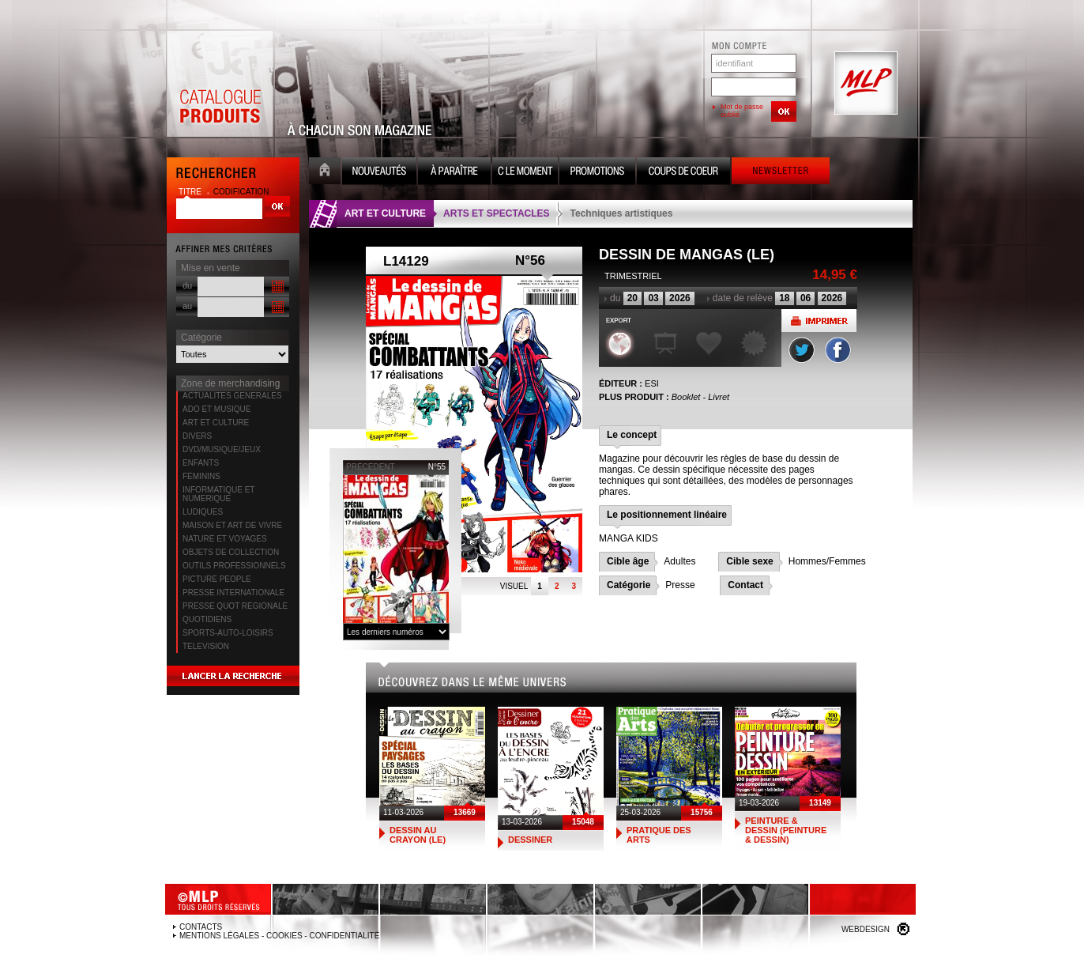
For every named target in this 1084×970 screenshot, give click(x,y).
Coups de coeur (683, 172)
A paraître (454, 172)
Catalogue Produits (220, 84)
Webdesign (865, 929)
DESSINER (530, 839)
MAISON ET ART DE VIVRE (232, 525)
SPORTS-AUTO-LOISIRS (228, 632)
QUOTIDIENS (207, 619)
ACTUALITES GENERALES (232, 395)
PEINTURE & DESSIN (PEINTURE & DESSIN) (785, 830)
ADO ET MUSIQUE (217, 409)
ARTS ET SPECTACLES (496, 213)
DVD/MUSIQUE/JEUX (222, 449)
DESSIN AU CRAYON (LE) (418, 834)
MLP (864, 84)
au (187, 306)
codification (241, 191)
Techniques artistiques (621, 213)
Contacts (200, 927)
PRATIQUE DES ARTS (659, 834)
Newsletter (781, 172)
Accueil (325, 172)
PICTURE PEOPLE (217, 579)
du (187, 285)
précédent (370, 466)
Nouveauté (379, 172)
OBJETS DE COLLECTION (231, 552)
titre (191, 191)
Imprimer (818, 320)
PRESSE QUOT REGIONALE (235, 606)
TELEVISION (206, 646)
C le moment (525, 172)
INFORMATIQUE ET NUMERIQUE (218, 494)
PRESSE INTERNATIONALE (233, 592)
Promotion (597, 172)
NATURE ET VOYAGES (225, 538)
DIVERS (197, 436)
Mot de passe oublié (742, 111)
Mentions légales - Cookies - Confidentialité (279, 935)
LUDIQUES (203, 512)
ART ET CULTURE (216, 422)
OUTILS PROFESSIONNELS (234, 565)
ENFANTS (201, 463)
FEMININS (201, 476)
